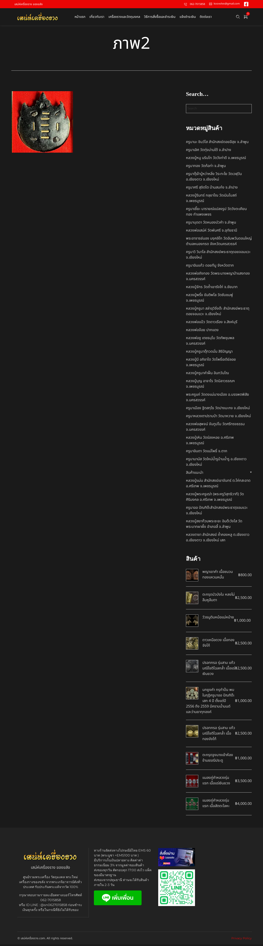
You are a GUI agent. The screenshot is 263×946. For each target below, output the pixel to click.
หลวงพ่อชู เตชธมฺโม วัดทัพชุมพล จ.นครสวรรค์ (210, 342)
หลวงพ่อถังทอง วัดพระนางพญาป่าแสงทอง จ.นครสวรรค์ (218, 277)
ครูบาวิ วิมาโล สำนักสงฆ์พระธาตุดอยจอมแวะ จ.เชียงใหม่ (218, 256)
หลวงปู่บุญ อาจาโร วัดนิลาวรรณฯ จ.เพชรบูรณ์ (210, 385)
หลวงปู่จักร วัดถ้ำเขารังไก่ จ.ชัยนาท (212, 288)
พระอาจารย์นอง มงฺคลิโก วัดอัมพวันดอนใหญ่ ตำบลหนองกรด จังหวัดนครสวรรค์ (219, 242)
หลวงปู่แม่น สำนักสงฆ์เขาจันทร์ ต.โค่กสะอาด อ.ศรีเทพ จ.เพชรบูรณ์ (218, 485)
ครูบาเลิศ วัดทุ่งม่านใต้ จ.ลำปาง (208, 151)
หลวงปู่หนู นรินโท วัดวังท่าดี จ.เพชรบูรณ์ (216, 159)
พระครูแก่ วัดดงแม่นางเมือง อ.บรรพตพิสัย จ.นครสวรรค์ (217, 398)
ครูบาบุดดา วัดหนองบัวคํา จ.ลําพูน (211, 224)
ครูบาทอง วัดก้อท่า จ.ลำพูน (206, 167)
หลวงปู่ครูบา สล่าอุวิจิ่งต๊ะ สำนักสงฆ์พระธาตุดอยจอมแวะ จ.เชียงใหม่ (217, 312)
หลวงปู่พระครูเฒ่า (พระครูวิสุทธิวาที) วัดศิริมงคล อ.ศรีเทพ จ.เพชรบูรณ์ (215, 498)
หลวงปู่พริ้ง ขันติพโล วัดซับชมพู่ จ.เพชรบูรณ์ (209, 299)
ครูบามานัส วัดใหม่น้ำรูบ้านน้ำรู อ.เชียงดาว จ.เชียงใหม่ (216, 463)
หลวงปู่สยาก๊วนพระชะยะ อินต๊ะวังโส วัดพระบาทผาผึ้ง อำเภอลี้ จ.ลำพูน (214, 525)
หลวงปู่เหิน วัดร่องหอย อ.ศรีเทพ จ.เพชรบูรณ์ (210, 441)
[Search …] (238, 17)
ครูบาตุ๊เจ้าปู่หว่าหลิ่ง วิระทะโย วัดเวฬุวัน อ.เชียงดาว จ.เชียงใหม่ (214, 178)
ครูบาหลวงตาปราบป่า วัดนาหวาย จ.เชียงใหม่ (218, 417)
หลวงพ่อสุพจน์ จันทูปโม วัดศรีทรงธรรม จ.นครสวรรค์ (215, 428)
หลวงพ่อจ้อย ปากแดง (202, 331)
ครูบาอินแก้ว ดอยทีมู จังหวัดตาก (210, 267)
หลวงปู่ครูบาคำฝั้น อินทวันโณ (207, 374)
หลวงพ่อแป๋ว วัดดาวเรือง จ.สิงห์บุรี (211, 323)
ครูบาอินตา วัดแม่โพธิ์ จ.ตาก (206, 452)
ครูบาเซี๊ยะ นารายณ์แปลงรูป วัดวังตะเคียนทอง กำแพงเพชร (216, 213)
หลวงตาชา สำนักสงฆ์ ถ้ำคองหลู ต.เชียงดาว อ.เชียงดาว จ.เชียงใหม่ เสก (217, 539)
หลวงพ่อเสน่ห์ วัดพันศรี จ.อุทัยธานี (211, 232)
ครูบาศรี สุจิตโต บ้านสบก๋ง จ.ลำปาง (212, 189)
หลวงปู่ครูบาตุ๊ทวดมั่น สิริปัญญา (209, 353)
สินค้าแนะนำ (194, 474)
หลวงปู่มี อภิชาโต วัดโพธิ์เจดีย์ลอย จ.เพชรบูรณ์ (211, 363)
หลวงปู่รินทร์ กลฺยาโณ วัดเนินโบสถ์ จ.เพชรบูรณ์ (211, 199)
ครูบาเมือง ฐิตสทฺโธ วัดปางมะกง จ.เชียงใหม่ (218, 409)
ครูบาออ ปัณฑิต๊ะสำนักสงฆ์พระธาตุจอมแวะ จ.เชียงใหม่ (217, 512)
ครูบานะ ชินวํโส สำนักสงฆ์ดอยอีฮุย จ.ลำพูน (217, 143)
